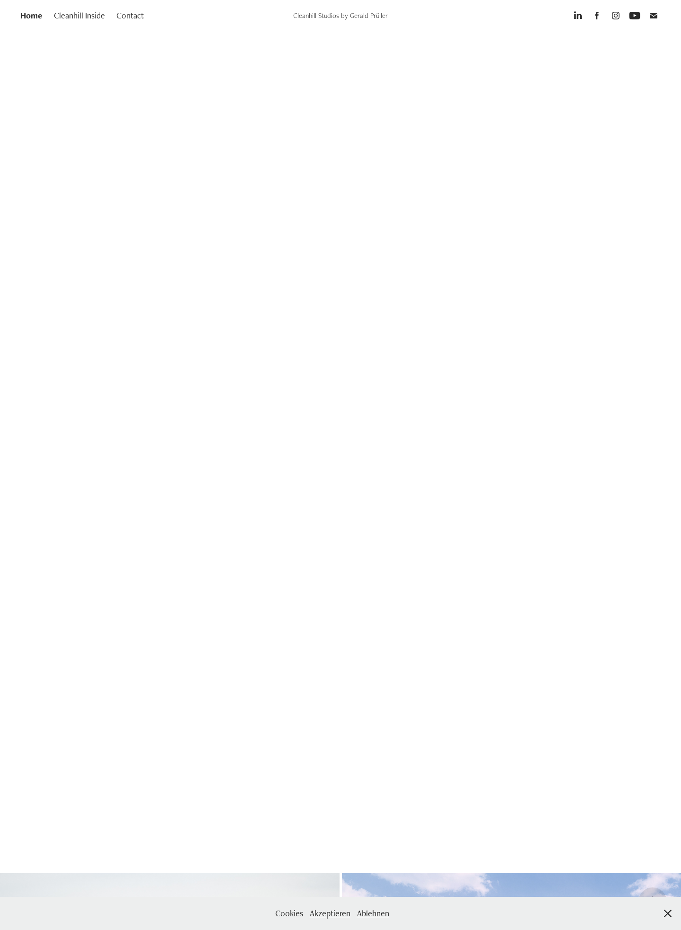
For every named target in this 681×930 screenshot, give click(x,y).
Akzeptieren (330, 913)
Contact (130, 15)
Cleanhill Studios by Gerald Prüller (340, 15)
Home (31, 15)
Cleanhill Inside (79, 15)
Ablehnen (373, 913)
